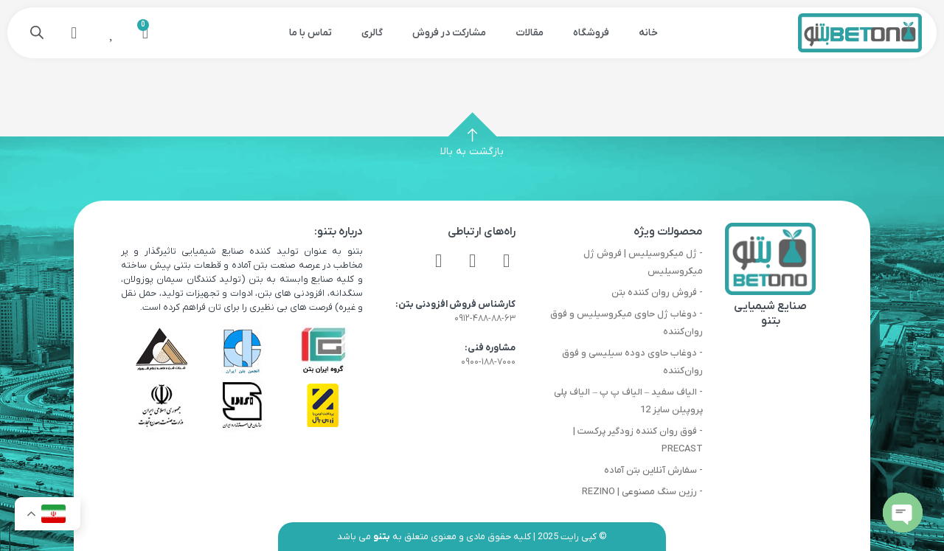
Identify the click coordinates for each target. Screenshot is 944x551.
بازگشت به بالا (472, 152)
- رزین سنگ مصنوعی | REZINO (642, 491)
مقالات (530, 33)
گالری (372, 33)
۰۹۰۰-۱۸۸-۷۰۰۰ (488, 362)
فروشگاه (591, 33)
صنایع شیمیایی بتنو (770, 314)
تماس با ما (310, 33)
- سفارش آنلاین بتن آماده (653, 470)
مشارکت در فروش (449, 33)
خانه (648, 33)
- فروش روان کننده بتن (657, 292)
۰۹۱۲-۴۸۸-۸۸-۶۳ (485, 318)
